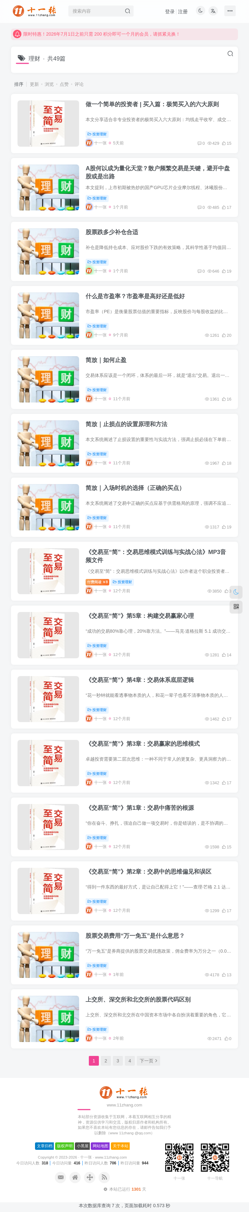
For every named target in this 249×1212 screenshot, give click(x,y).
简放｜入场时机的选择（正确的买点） (135, 488)
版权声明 (65, 1146)
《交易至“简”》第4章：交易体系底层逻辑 (140, 680)
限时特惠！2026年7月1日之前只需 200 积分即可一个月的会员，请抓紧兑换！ (96, 39)
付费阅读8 (97, 582)
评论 (79, 84)
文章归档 (45, 1146)
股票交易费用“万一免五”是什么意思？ (135, 936)
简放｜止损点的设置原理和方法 (126, 424)
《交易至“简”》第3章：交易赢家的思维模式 (143, 744)
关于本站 (120, 1146)
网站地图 (100, 1146)
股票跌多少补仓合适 (112, 232)
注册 (183, 11)
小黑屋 (83, 1146)
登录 (170, 11)
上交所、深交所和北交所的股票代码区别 (138, 999)
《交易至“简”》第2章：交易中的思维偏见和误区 (148, 871)
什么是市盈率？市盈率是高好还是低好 (135, 296)
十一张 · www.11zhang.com (103, 1157)
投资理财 (97, 134)
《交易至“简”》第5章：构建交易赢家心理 (140, 616)
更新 (34, 84)
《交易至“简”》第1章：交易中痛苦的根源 (140, 808)
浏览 (49, 84)
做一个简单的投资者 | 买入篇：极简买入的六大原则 (152, 104)
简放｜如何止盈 (106, 360)
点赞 (64, 84)
